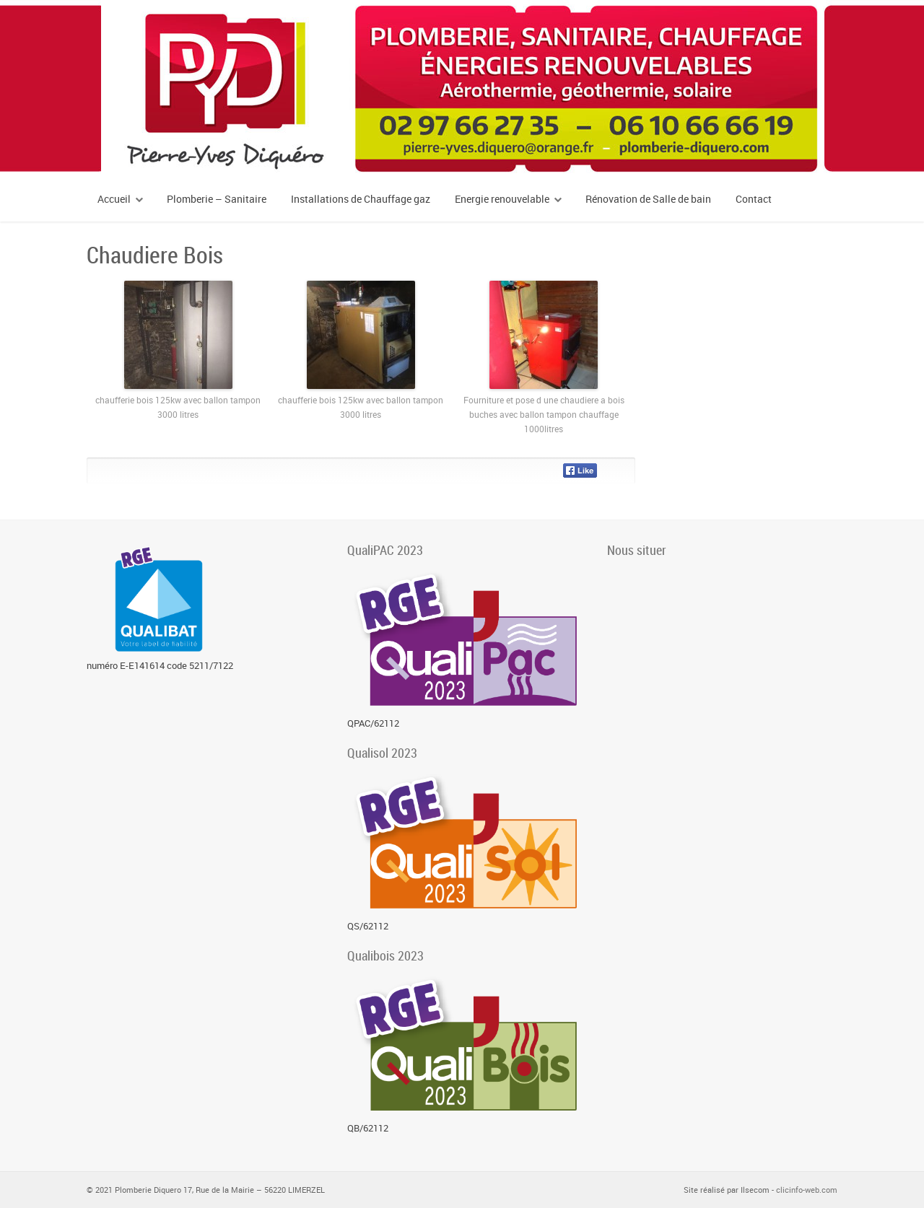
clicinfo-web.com (806, 1189)
